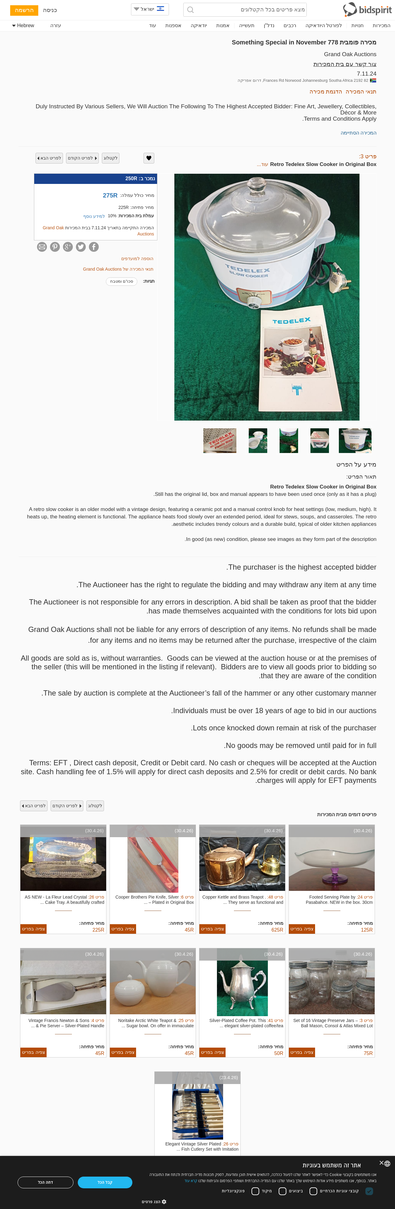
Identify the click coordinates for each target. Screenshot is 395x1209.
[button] (259, 1201)
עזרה (55, 25)
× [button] (382, 1163)
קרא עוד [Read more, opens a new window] (191, 1180)
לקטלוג (111, 158)
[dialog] (197, 1182)
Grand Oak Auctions (350, 54)
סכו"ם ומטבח (121, 281)
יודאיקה (199, 25)
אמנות (223, 25)
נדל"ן (269, 25)
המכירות (381, 25)
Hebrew (23, 25)
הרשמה (24, 10)
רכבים (290, 25)
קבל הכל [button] (105, 1182)
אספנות (173, 25)
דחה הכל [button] (45, 1182)
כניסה (50, 10)
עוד (152, 25)
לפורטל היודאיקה (324, 25)
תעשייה (247, 25)
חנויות (357, 25)
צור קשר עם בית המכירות (345, 64)
